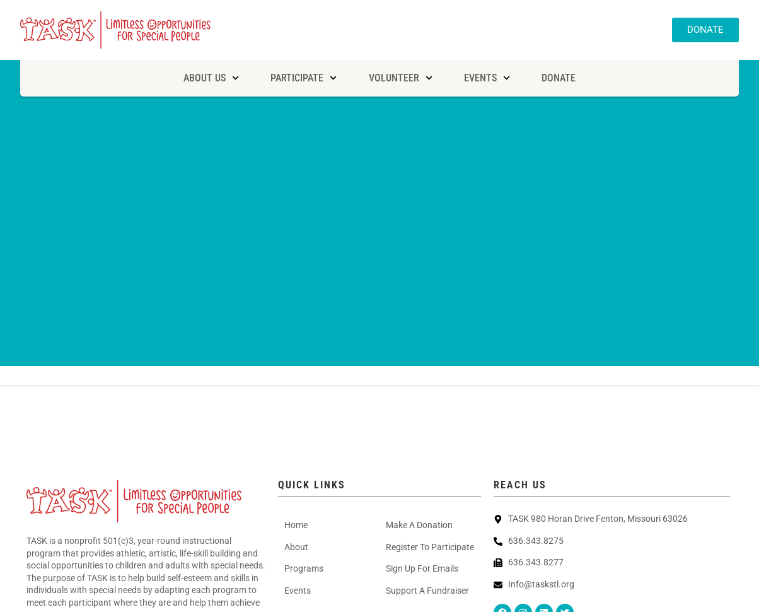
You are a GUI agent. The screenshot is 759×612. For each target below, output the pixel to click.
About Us (211, 78)
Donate (559, 78)
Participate (303, 78)
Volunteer (400, 78)
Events (487, 78)
